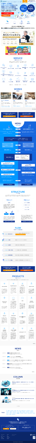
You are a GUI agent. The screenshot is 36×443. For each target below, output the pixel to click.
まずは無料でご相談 (7, 13)
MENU (18, 123)
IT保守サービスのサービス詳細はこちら (9, 221)
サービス (11, 2)
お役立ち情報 (2, 438)
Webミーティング (23, 410)
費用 (8, 410)
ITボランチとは (8, 2)
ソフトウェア (12, 410)
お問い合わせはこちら (9, 116)
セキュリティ (13, 414)
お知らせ (8, 434)
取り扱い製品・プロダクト (17, 84)
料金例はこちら (11, 84)
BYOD (15, 410)
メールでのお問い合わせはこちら (20, 234)
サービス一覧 (24, 84)
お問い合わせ (21, 2)
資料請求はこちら (5, 15)
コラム (18, 2)
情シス (10, 414)
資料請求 (6, 428)
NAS (17, 410)
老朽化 (9, 106)
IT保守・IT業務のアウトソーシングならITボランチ (3, 1)
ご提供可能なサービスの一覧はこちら (27, 221)
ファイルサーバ (3, 106)
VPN (19, 410)
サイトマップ (13, 435)
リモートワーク (6, 106)
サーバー (32, 410)
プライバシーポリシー (14, 434)
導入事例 (15, 2)
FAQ (7, 435)
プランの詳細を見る (9, 184)
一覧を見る (33, 343)
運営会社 (8, 436)
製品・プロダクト (3, 436)
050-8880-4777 (31, 1)
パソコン (7, 414)
